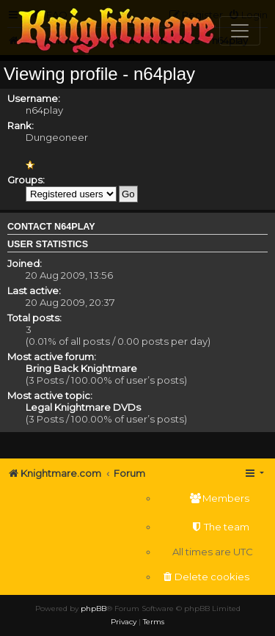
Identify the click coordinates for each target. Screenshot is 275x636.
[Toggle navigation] (239, 30)
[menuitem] (205, 498)
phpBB (93, 608)
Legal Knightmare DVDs (83, 407)
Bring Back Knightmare (81, 368)
